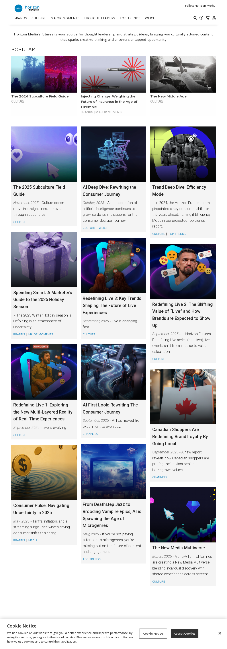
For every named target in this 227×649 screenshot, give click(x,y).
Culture (38, 18)
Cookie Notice (153, 633)
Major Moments (65, 18)
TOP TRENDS (130, 18)
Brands (20, 18)
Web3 (149, 18)
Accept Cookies (185, 633)
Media (32, 540)
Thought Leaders (99, 18)
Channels (90, 434)
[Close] (220, 633)
